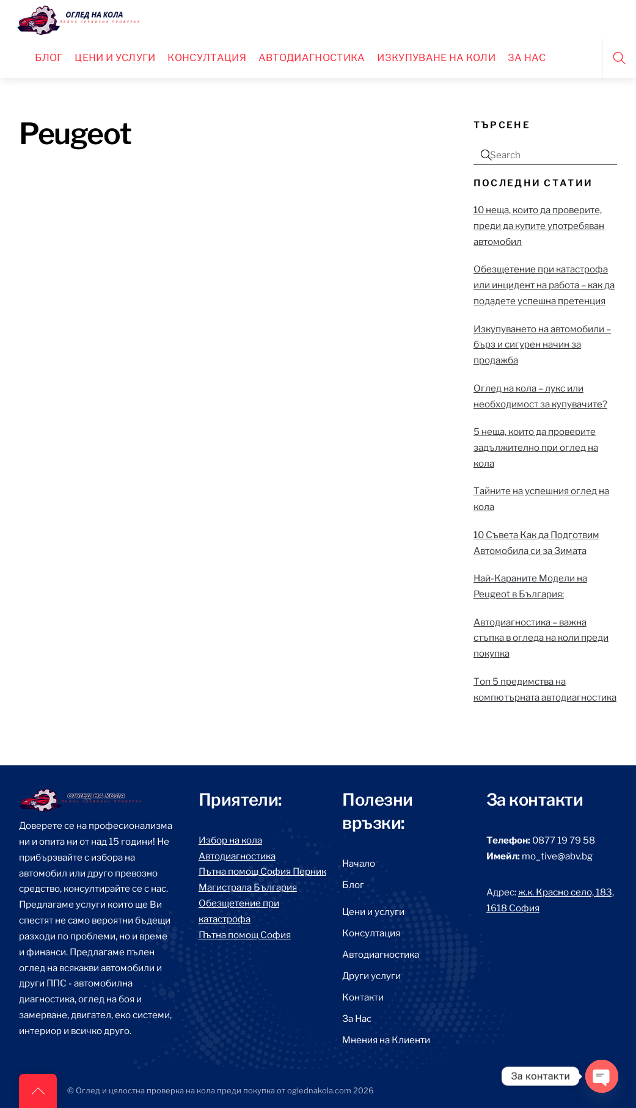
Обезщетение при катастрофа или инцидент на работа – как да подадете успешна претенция (544, 285)
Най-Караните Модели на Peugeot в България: (530, 586)
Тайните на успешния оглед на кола (541, 498)
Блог (48, 58)
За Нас (356, 1018)
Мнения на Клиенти (386, 1040)
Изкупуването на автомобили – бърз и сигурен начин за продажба (542, 344)
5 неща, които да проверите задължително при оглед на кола (535, 447)
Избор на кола (230, 840)
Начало (358, 863)
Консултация (206, 58)
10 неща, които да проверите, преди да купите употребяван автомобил (538, 225)
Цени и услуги (373, 911)
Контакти (363, 997)
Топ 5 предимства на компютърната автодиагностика (544, 689)
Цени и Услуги (115, 58)
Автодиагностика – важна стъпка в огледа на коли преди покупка (541, 638)
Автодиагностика (311, 58)
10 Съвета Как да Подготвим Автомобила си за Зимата (536, 542)
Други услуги (371, 976)
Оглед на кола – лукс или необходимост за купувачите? (540, 396)
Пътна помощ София (245, 935)
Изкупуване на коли (436, 58)
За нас (527, 58)
